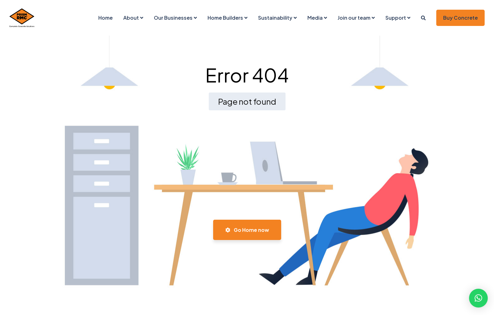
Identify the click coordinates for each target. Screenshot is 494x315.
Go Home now (247, 230)
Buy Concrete (460, 17)
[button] (478, 298)
